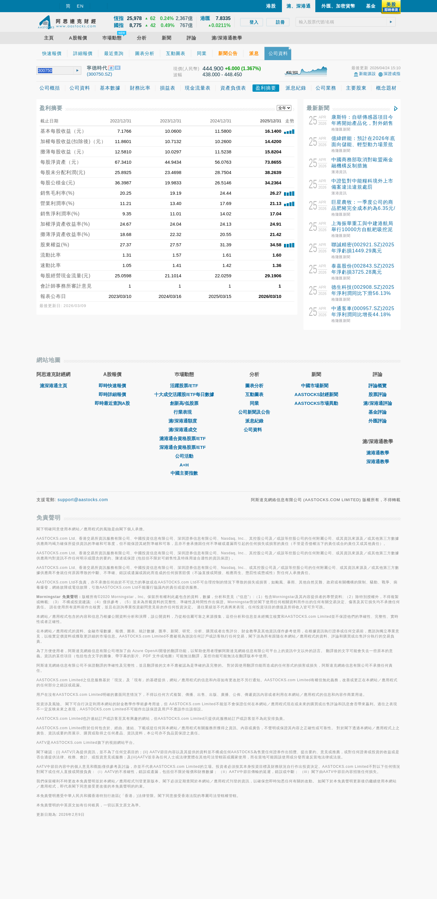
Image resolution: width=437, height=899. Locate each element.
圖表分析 (254, 452)
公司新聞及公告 (254, 478)
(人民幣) (190, 68)
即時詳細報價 (112, 460)
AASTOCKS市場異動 (316, 469)
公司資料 (254, 496)
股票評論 (377, 460)
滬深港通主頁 (53, 452)
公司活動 (184, 522)
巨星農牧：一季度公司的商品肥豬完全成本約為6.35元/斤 (363, 208)
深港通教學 (377, 528)
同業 (254, 469)
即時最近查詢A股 (112, 469)
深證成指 (392, 73)
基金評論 (377, 478)
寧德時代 (97, 67)
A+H (183, 531)
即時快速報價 (112, 452)
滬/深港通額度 (184, 487)
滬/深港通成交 (184, 496)
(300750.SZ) (99, 74)
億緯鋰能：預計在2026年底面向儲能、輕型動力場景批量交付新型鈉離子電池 (363, 144)
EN (80, 6)
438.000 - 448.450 (222, 74)
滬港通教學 (377, 519)
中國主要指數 (184, 539)
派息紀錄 (254, 487)
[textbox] (346, 22)
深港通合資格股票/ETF (184, 513)
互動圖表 (254, 460)
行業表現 (184, 478)
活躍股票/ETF (184, 452)
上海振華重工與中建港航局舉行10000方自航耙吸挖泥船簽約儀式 (362, 229)
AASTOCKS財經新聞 (316, 460)
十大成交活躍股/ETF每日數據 (184, 460)
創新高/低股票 (184, 469)
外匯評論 (377, 487)
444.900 (212, 68)
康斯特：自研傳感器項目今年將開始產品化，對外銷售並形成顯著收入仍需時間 (362, 123)
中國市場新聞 (316, 452)
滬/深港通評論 (377, 469)
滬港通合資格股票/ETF (184, 505)
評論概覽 (377, 452)
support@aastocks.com (83, 566)
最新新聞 (318, 108)
